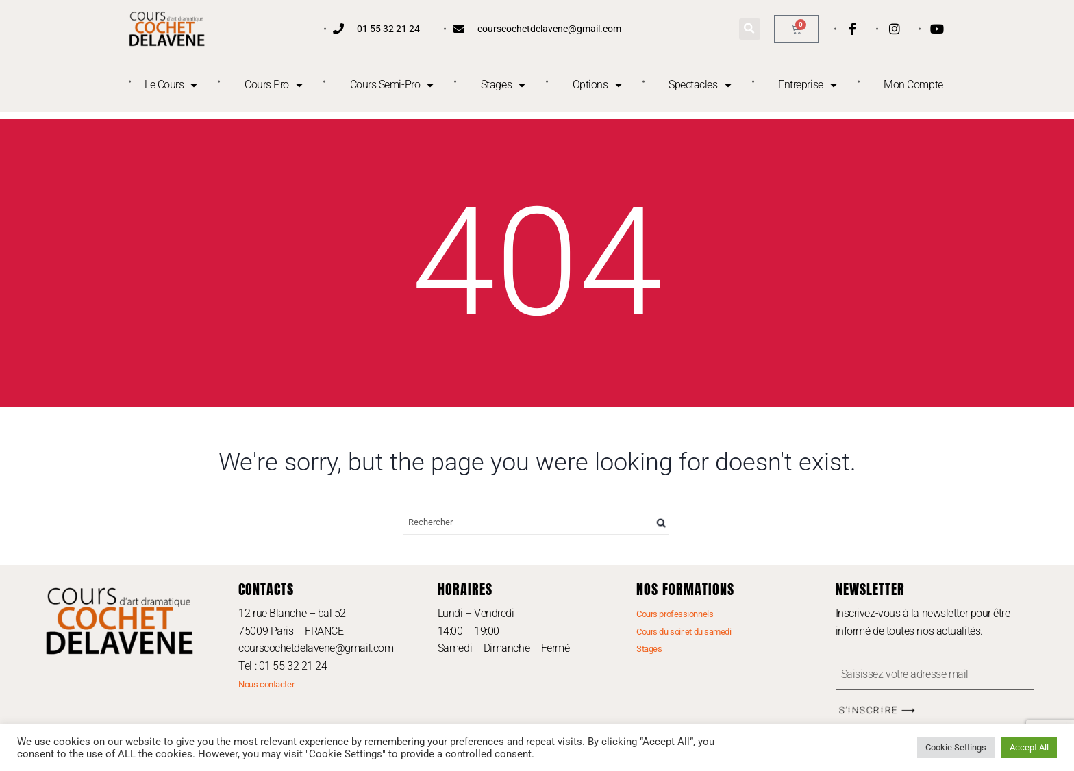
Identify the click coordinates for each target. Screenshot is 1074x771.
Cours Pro (274, 85)
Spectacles (700, 85)
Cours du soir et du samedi (683, 632)
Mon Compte (913, 84)
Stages (503, 85)
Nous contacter (266, 684)
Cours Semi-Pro (392, 85)
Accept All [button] (1029, 747)
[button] (749, 29)
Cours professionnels (674, 614)
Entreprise (807, 85)
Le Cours (171, 85)
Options (597, 85)
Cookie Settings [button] (955, 747)
